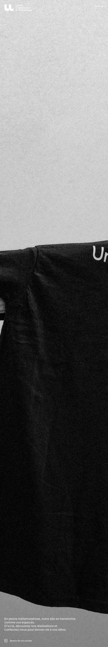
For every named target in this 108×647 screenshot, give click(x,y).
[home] (18, 7)
